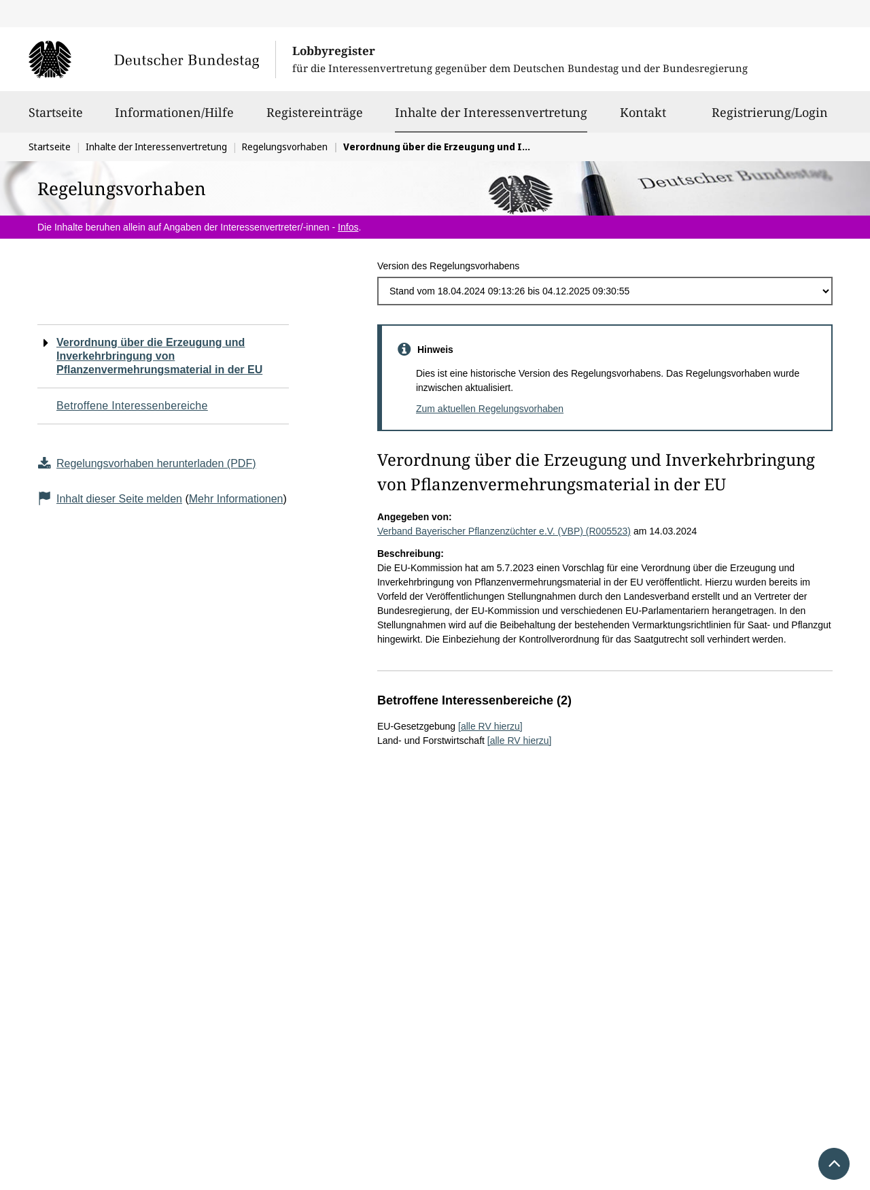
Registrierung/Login (769, 118)
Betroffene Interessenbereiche (132, 405)
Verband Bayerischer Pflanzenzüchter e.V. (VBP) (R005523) (504, 531)
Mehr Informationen (236, 499)
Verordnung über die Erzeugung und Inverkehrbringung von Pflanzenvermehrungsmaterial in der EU (159, 356)
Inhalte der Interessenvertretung (491, 112)
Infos (348, 227)
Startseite (56, 118)
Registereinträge (314, 118)
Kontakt (643, 118)
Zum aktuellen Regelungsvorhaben (489, 408)
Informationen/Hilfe (174, 118)
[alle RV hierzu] (490, 726)
